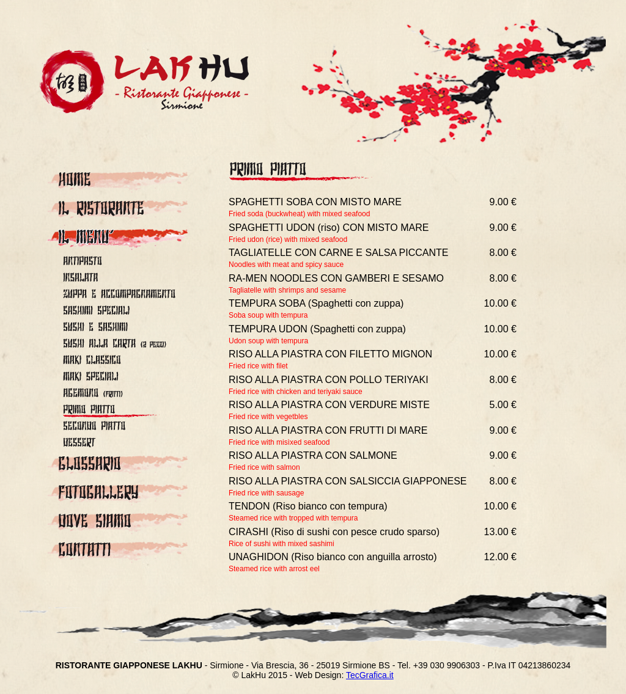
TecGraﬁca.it (370, 675)
